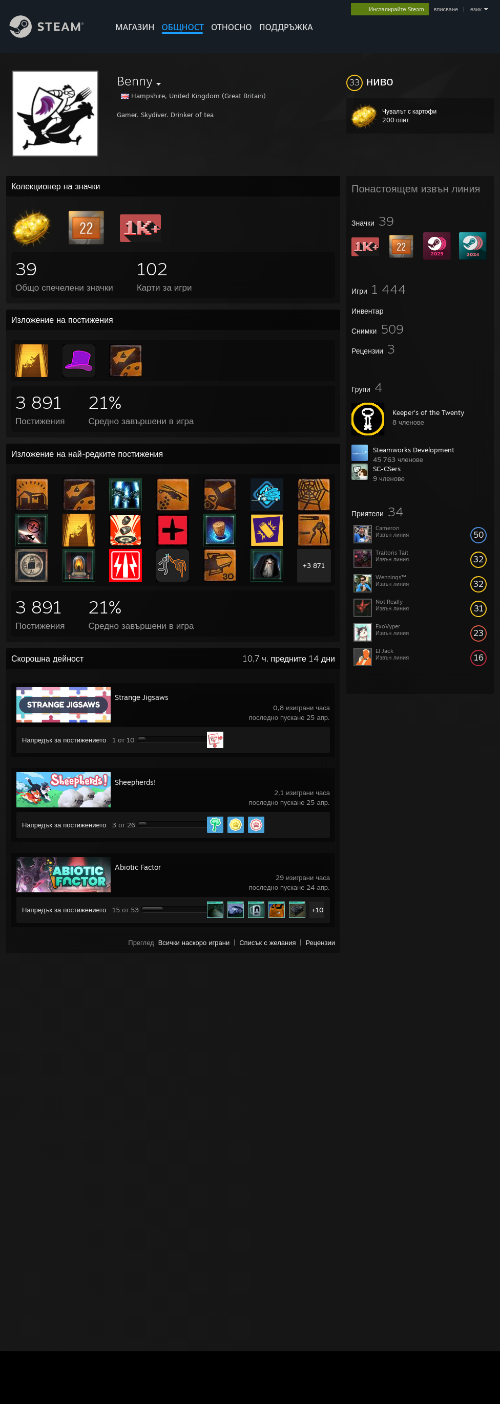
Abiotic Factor (138, 867)
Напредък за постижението (64, 740)
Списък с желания (267, 942)
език (476, 9)
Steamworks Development (413, 450)
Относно (231, 27)
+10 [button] (317, 910)
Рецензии (320, 942)
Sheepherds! (135, 782)
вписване (446, 9)
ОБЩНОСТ (182, 27)
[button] (420, 81)
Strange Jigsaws (142, 697)
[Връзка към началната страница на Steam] (54, 35)
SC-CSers (387, 469)
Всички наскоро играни (194, 942)
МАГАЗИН (134, 27)
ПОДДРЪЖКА (286, 27)
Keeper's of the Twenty (428, 412)
